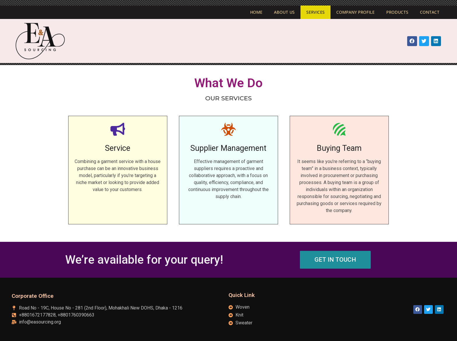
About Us (284, 12)
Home (256, 12)
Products (397, 12)
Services (315, 12)
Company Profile (355, 12)
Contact (430, 12)
